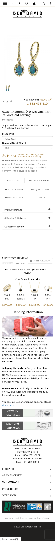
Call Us (40, 198)
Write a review (40, 260)
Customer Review (14, 226)
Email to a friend (14, 198)
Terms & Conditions (14, 518)
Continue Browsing (39, 180)
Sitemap (46, 518)
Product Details (13, 209)
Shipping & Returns (15, 218)
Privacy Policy (33, 518)
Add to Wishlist (14, 190)
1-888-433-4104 (33, 458)
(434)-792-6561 (31, 455)
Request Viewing (40, 190)
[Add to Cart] (13, 180)
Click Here (8, 405)
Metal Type (8, 133)
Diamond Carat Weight (14, 142)
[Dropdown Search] (44, 3)
